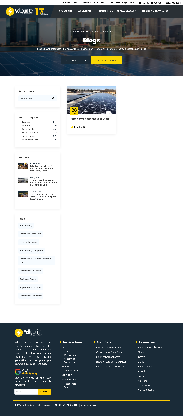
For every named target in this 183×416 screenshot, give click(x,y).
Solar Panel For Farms (108, 357)
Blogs (104, 3)
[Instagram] (148, 3)
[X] (144, 3)
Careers (142, 381)
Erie (66, 387)
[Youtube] (159, 3)
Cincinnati (70, 359)
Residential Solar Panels (109, 347)
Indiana (66, 366)
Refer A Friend (114, 3)
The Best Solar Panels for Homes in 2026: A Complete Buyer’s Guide (43, 196)
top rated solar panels (31, 287)
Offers (96, 3)
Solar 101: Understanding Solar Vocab (90, 118)
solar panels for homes (31, 295)
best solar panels (28, 279)
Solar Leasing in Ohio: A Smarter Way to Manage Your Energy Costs (41, 168)
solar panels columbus (30, 270)
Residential (67, 11)
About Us (142, 371)
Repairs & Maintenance (155, 11)
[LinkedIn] (151, 3)
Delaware (70, 362)
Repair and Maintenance (110, 366)
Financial (37, 122)
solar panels (37, 129)
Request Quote (129, 3)
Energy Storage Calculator (111, 362)
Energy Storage (127, 11)
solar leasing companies (31, 250)
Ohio (64, 347)
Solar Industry (37, 136)
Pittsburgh (70, 384)
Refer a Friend (145, 366)
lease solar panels (28, 242)
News (140, 352)
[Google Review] (155, 3)
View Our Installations (82, 3)
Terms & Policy (146, 390)
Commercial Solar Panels (110, 352)
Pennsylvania (70, 379)
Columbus (70, 355)
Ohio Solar (37, 125)
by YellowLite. (80, 127)
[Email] (26, 392)
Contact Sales (107, 60)
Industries (106, 11)
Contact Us (144, 385)
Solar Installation (37, 133)
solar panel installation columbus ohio (35, 260)
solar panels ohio (37, 140)
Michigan (67, 375)
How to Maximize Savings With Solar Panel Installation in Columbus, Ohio (43, 182)
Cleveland (70, 351)
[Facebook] (139, 3)
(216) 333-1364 (173, 3)
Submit (44, 391)
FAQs (140, 376)
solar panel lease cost (30, 233)
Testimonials (64, 3)
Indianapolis (71, 370)
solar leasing (26, 225)
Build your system (76, 60)
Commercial (86, 11)
